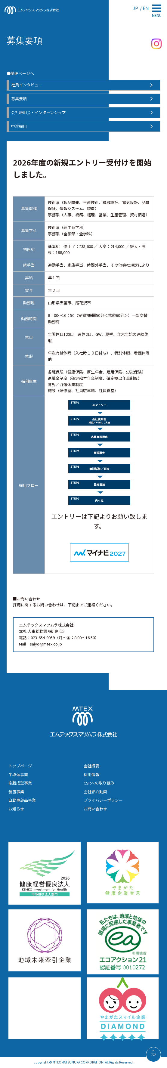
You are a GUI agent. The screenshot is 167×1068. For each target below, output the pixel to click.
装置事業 (16, 791)
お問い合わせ (95, 809)
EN (146, 8)
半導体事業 (18, 774)
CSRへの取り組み (99, 783)
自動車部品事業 (22, 800)
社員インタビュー (26, 85)
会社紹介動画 (95, 791)
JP (136, 8)
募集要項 (19, 98)
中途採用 (19, 126)
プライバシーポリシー (103, 800)
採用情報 (91, 774)
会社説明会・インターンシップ (38, 112)
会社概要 (91, 766)
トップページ (20, 766)
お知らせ (16, 809)
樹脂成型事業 (20, 783)
